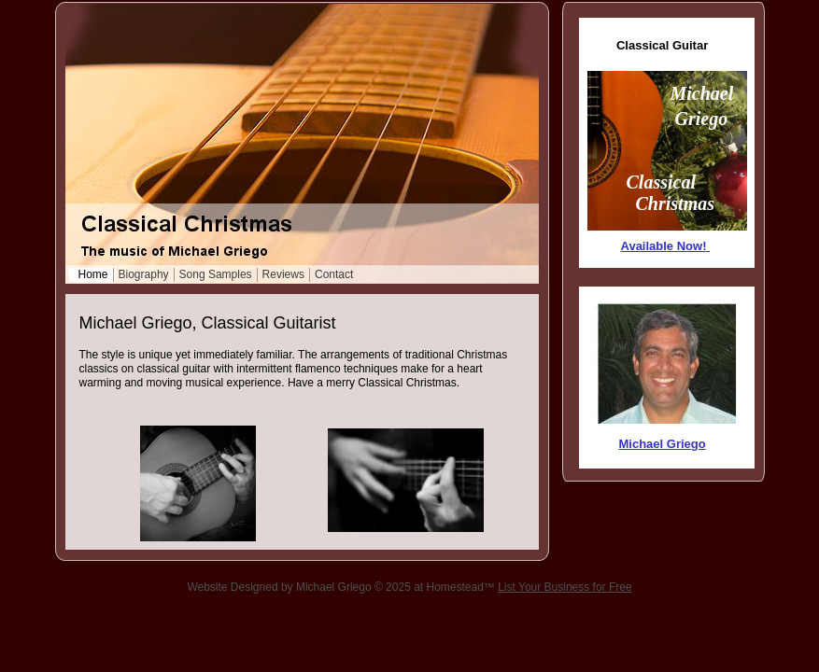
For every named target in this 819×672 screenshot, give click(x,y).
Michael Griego (662, 444)
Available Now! (664, 246)
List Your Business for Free (564, 587)
